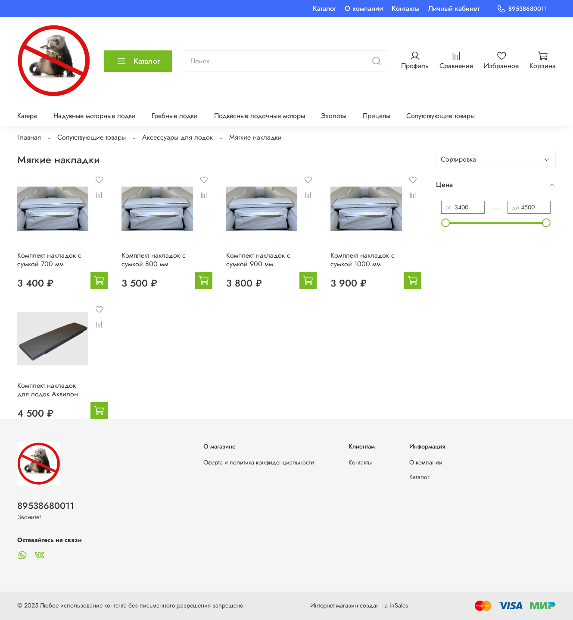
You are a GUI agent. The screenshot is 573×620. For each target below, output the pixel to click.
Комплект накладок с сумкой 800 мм (153, 259)
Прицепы (376, 116)
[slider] (445, 222)
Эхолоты (333, 116)
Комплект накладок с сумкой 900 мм (258, 259)
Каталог (324, 8)
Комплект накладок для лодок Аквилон (47, 389)
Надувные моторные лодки (94, 116)
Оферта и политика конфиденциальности (258, 462)
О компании (364, 8)
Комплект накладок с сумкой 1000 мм (362, 259)
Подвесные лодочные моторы (259, 116)
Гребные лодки (175, 116)
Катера (27, 116)
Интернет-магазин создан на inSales (359, 605)
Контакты (406, 8)
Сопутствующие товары (440, 116)
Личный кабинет (454, 8)
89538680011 (522, 8)
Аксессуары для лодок (177, 137)
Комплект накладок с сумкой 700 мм (49, 259)
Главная (29, 137)
